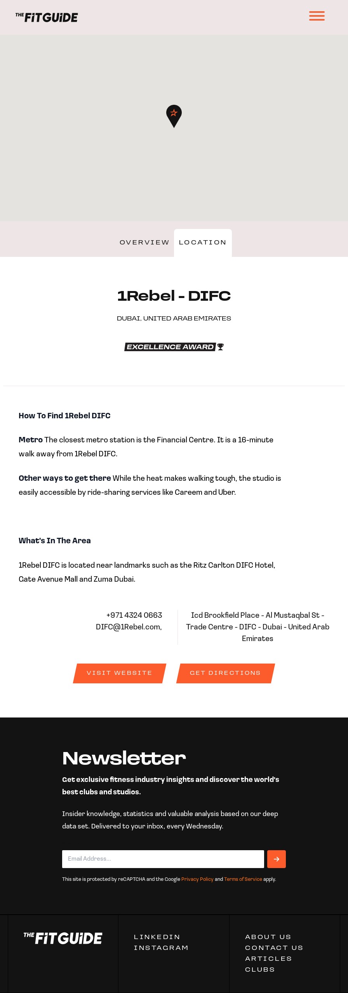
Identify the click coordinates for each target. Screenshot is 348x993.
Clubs (260, 970)
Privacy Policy (197, 879)
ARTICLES (269, 959)
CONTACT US (274, 948)
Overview (145, 243)
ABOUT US (268, 937)
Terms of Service (243, 879)
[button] (174, 116)
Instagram (162, 948)
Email (73, 844)
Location (203, 243)
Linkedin (157, 937)
